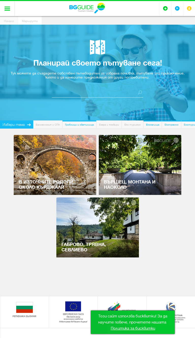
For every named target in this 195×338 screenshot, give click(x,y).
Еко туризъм (132, 124)
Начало (9, 21)
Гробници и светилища (79, 124)
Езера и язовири (109, 124)
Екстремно (171, 124)
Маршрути (30, 21)
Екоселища (152, 124)
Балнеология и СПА (48, 124)
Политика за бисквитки (133, 328)
